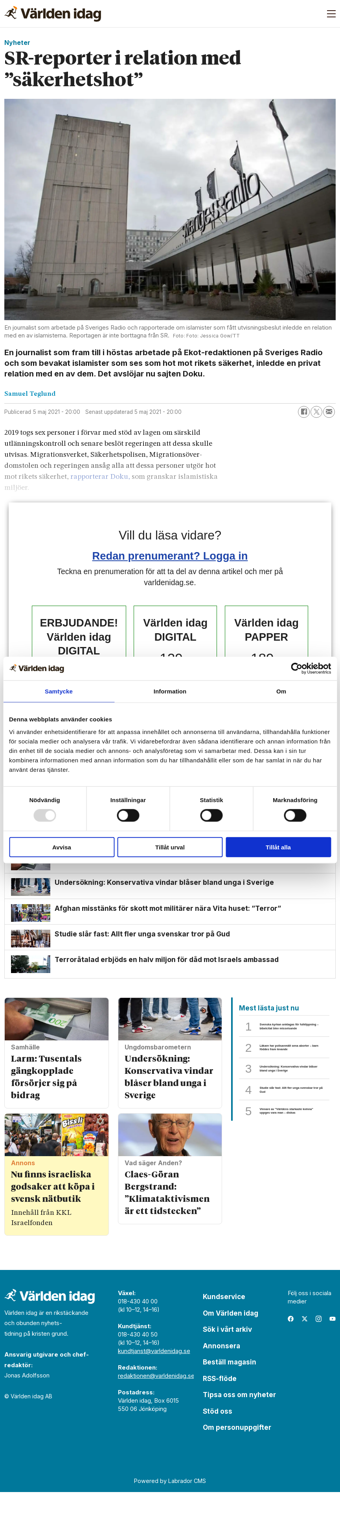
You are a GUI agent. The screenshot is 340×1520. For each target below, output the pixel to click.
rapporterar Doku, (101, 477)
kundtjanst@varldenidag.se (154, 1379)
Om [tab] (281, 691)
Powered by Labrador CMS (170, 1508)
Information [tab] (170, 691)
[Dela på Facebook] (304, 412)
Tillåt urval (170, 846)
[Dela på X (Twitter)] (316, 412)
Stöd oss (217, 1439)
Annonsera (221, 1374)
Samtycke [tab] (59, 691)
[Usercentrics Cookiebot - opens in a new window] (296, 669)
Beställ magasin (229, 1390)
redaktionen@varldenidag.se (156, 1404)
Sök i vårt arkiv (227, 1358)
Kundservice (224, 1325)
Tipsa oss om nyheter (239, 1423)
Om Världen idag (230, 1341)
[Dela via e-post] (329, 412)
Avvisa (61, 846)
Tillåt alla (278, 846)
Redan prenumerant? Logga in (170, 556)
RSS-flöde (220, 1407)
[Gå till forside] (52, 14)
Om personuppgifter (237, 1456)
